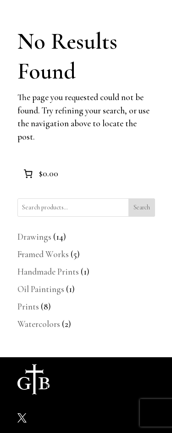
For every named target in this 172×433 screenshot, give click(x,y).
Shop (113, 379)
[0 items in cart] (40, 174)
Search (141, 207)
